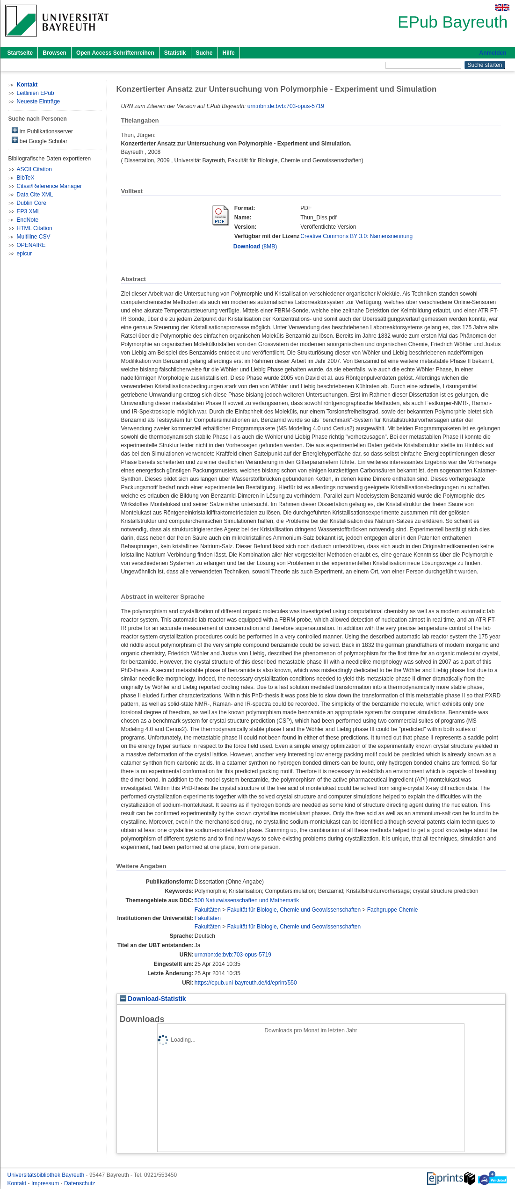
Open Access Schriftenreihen (115, 53)
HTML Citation (34, 228)
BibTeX (26, 177)
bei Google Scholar (39, 141)
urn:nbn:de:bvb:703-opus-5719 (285, 106)
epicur (24, 253)
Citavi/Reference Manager (49, 186)
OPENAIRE (31, 245)
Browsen (54, 53)
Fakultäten (208, 909)
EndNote (28, 220)
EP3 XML (29, 211)
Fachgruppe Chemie (392, 909)
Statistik (175, 53)
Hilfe (229, 53)
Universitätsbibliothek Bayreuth (46, 1175)
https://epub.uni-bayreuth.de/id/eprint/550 (246, 982)
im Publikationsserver (42, 131)
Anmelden (492, 53)
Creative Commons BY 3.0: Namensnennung (356, 236)
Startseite (20, 53)
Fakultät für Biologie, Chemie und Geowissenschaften (294, 909)
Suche (204, 53)
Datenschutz (79, 1183)
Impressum (46, 1183)
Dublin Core (31, 203)
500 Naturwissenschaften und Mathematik (247, 900)
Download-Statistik (153, 998)
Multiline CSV (34, 236)
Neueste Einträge (38, 101)
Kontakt (17, 1183)
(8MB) (255, 246)
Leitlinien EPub (35, 93)
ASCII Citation (34, 169)
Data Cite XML (35, 194)
